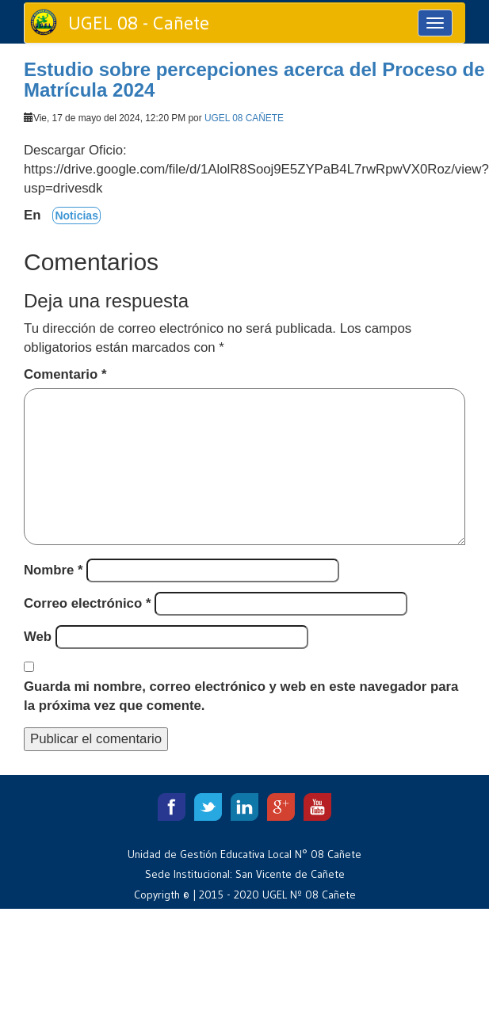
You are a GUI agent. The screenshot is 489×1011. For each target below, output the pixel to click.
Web (38, 636)
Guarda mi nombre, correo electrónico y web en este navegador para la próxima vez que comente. (241, 696)
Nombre (53, 570)
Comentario (65, 374)
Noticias (76, 215)
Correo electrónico (87, 603)
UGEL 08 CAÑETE (244, 118)
